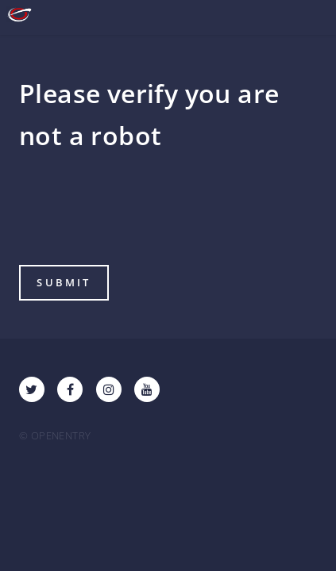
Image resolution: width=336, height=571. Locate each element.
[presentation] (140, 213)
